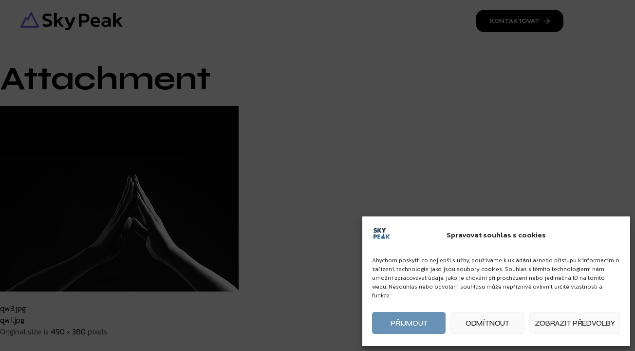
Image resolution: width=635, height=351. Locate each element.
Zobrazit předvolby (575, 323)
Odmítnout (487, 323)
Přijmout (409, 323)
